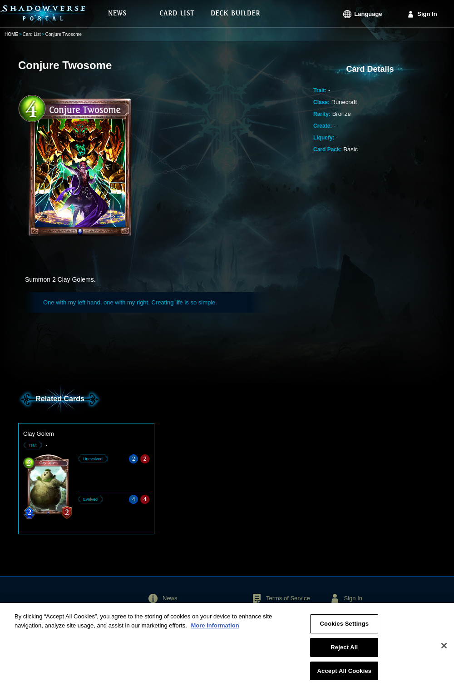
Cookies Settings (344, 626)
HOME (11, 34)
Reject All (344, 649)
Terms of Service (288, 598)
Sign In (427, 13)
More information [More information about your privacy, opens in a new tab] (215, 627)
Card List (32, 34)
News (170, 598)
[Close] (444, 648)
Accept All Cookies (344, 673)
